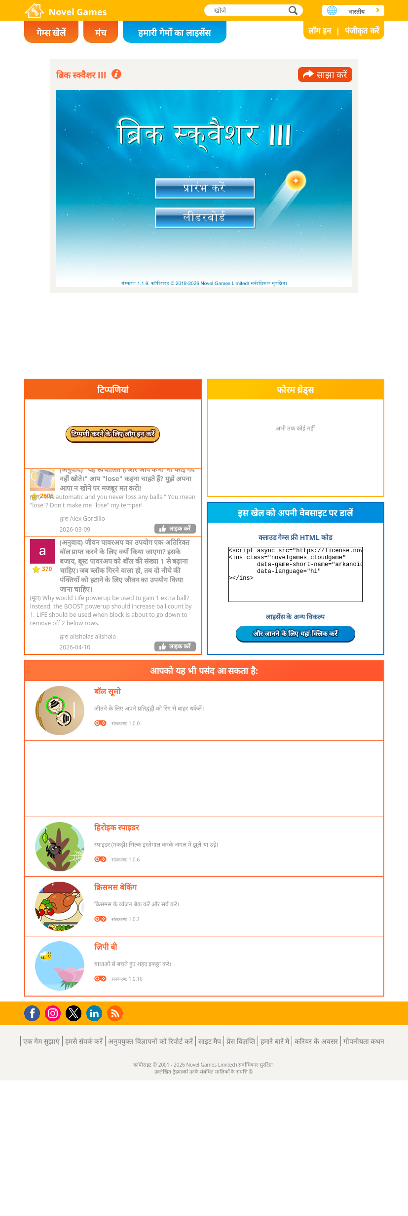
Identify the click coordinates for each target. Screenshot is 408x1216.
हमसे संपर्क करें (84, 1041)
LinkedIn (96, 1013)
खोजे (294, 10)
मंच (100, 32)
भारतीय (356, 11)
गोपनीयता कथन (364, 1041)
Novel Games (78, 12)
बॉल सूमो (107, 691)
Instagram (54, 1012)
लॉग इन (319, 30)
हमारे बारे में (274, 1041)
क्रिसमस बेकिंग (115, 887)
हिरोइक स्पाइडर (116, 827)
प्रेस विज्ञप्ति (240, 1041)
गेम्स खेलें (51, 32)
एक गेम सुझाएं (41, 1041)
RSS (116, 1013)
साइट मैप (210, 1041)
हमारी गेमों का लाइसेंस (174, 32)
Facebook (35, 1012)
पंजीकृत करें (362, 30)
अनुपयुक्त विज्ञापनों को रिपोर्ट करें (150, 1041)
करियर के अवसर (316, 1041)
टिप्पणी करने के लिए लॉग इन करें (112, 433)
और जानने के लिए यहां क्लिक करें (295, 633)
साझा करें (332, 74)
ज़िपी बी (105, 946)
